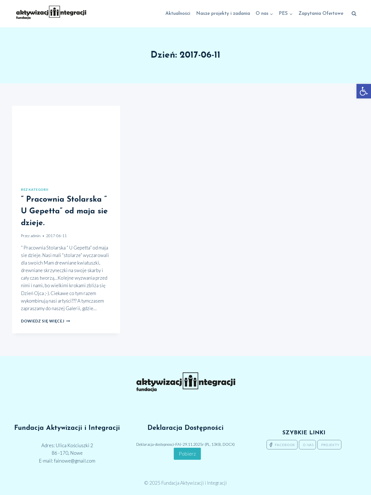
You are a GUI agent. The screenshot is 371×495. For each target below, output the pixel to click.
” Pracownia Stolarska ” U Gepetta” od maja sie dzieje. (64, 211)
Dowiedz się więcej (45, 321)
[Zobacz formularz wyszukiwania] (354, 14)
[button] (363, 91)
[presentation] (66, 142)
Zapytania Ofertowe (320, 13)
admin (35, 236)
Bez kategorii (35, 189)
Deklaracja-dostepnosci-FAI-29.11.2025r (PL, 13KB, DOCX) (185, 444)
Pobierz (187, 454)
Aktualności (177, 13)
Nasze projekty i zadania (223, 13)
